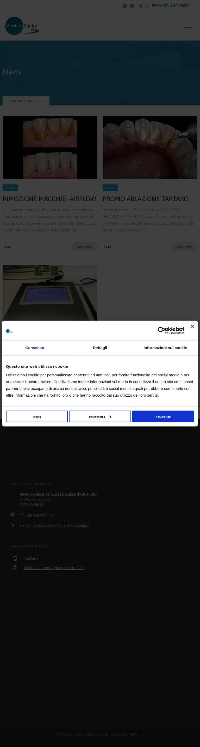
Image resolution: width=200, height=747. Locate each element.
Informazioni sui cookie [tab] (165, 347)
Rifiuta (37, 416)
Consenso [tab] (34, 347)
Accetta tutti (163, 416)
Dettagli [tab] (100, 347)
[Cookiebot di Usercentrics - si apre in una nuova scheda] (161, 330)
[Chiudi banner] (192, 330)
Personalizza (100, 416)
